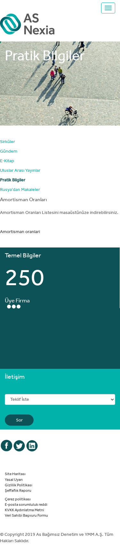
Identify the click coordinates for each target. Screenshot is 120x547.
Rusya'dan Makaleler (20, 189)
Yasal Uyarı (14, 479)
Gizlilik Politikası (18, 484)
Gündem (8, 151)
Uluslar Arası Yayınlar (20, 170)
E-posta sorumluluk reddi (26, 504)
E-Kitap (7, 160)
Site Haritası (15, 473)
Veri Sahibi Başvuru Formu (26, 515)
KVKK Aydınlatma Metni (24, 509)
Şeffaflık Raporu (18, 490)
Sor (19, 419)
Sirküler (7, 141)
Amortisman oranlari (20, 231)
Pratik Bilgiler (12, 179)
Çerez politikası (18, 499)
